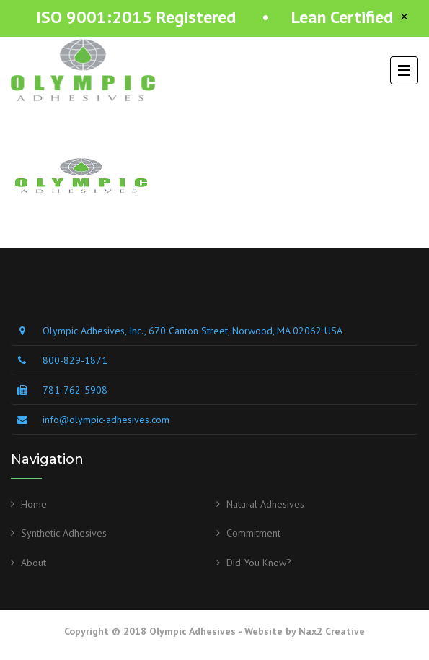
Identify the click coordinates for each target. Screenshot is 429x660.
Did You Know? (258, 562)
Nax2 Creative (331, 631)
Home (34, 504)
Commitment (253, 532)
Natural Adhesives (265, 504)
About (33, 562)
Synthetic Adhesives (64, 532)
